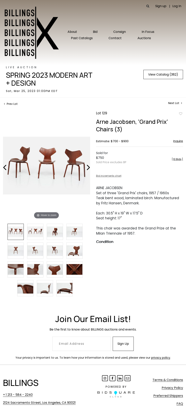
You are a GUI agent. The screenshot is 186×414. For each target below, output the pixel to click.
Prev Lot (11, 104)
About (72, 31)
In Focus (148, 31)
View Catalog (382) (163, 74)
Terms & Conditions (168, 380)
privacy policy (160, 358)
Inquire (178, 141)
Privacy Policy (172, 388)
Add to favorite (180, 113)
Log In (176, 6)
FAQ (179, 403)
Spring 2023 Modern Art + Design (49, 79)
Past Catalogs (82, 38)
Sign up (160, 6)
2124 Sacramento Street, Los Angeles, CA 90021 (39, 402)
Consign (119, 31)
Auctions (144, 38)
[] (177, 159)
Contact (115, 38)
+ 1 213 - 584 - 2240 (18, 394)
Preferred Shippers (168, 395)
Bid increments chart (108, 175)
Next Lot (175, 103)
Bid (95, 31)
